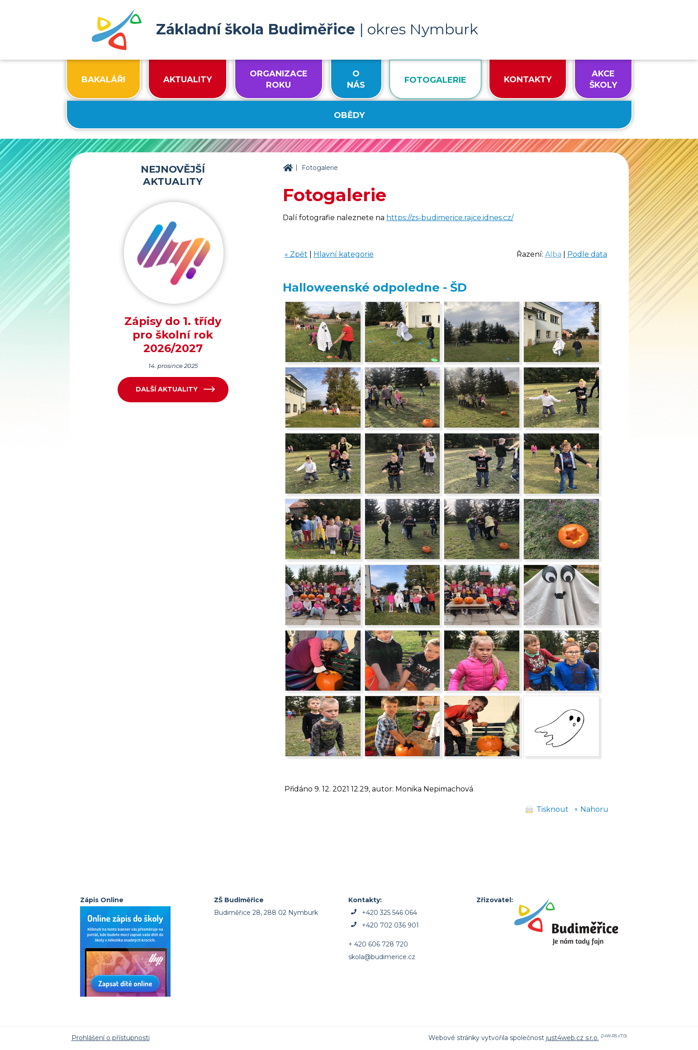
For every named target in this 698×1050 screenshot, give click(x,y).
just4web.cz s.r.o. (572, 1038)
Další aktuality (167, 389)
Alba (553, 254)
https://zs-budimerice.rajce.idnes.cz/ (449, 217)
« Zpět (296, 254)
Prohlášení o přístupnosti (110, 1038)
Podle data (587, 254)
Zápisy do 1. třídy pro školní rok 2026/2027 (172, 335)
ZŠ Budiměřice (288, 168)
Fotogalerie (320, 168)
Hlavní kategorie (343, 254)
